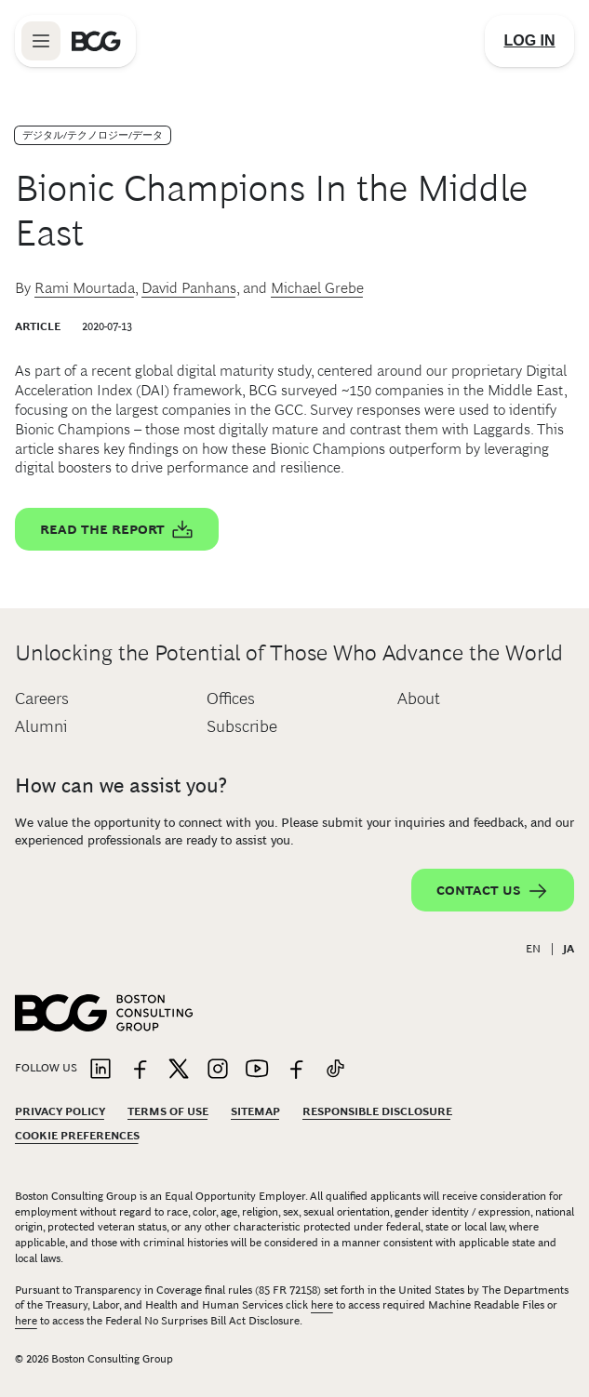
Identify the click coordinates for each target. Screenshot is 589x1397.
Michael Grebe (317, 288)
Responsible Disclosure (377, 1111)
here (322, 1304)
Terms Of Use (167, 1111)
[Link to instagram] (218, 1070)
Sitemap (255, 1111)
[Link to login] (529, 41)
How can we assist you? (121, 785)
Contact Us (492, 891)
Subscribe (242, 726)
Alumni (41, 726)
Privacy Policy (60, 1111)
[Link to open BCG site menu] (41, 41)
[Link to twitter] (179, 1070)
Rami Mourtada (84, 288)
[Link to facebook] (139, 1070)
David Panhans (188, 288)
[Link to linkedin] (100, 1070)
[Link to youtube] (257, 1070)
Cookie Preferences (77, 1135)
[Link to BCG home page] (96, 41)
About (418, 698)
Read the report (117, 530)
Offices (231, 698)
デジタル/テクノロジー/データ (92, 134)
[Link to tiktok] (335, 1070)
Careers (42, 698)
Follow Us (46, 1067)
